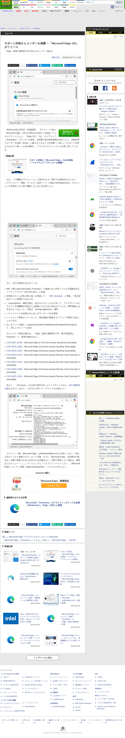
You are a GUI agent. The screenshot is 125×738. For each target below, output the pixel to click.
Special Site (97, 70)
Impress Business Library (33, 685)
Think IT (6, 677)
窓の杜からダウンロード (70, 133)
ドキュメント (77, 11)
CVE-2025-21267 (14, 351)
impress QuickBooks (104, 685)
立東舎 (55, 689)
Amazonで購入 (54, 485)
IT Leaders (6, 689)
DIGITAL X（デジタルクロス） (35, 692)
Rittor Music (54, 674)
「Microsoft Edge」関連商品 (54, 481)
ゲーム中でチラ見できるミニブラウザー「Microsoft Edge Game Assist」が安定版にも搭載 (70, 579)
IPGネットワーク (101, 696)
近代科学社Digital (59, 706)
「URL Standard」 (55, 296)
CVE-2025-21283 (14, 362)
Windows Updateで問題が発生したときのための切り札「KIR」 (110, 456)
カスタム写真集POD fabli (107, 703)
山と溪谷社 (54, 692)
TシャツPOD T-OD (60, 685)
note (59, 65)
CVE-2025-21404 (14, 347)
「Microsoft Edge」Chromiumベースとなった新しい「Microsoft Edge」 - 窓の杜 (39, 540)
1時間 (91, 33)
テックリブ (76, 707)
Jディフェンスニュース (83, 681)
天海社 (100, 677)
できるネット (7, 707)
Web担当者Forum (9, 681)
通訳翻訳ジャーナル (82, 685)
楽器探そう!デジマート (61, 681)
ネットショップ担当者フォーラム (36, 681)
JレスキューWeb (81, 689)
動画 (93, 11)
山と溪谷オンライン (60, 696)
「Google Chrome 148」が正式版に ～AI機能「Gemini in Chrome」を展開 (110, 341)
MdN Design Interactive (83, 703)
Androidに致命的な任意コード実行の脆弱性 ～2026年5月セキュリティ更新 (110, 199)
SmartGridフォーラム (32, 677)
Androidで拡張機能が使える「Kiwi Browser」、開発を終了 (29, 576)
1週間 (110, 33)
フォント (102, 11)
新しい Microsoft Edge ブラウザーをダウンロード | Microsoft (30, 537)
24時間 (100, 33)
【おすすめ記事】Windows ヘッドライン (107, 413)
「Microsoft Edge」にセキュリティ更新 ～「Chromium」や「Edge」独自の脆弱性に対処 (69, 619)
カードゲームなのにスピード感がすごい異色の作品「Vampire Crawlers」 (110, 108)
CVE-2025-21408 (14, 369)
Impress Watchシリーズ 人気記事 (106, 372)
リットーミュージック (60, 677)
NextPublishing (30, 706)
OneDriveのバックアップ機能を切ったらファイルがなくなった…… (110, 471)
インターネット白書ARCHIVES (14, 711)
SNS (87, 11)
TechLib (77, 710)
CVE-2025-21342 (14, 376)
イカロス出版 (77, 674)
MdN (74, 696)
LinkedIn (72, 65)
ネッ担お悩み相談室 (10, 696)
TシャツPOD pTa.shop (106, 699)
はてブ (46, 65)
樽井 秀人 (56, 57)
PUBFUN (98, 689)
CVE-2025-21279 (14, 355)
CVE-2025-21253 (14, 342)
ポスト (15, 65)
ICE (96, 674)
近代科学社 (54, 703)
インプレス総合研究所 (10, 685)
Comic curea (102, 681)
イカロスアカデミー (82, 692)
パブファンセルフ (104, 692)
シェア (34, 65)
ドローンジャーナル (10, 692)
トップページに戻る (43, 658)
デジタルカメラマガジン (11, 703)
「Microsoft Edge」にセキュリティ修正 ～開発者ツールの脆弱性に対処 (30, 597)
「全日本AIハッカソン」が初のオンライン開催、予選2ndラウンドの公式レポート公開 (110, 356)
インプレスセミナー (32, 689)
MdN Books (79, 699)
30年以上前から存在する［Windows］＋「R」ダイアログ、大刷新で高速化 (110, 130)
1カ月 (120, 33)
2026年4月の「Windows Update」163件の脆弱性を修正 (110, 427)
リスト (22, 65)
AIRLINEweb (79, 677)
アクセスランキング (100, 29)
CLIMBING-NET (58, 699)
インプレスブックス (32, 703)
